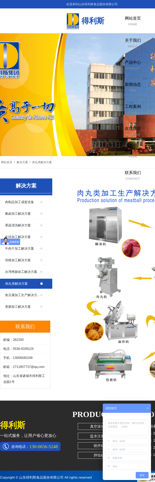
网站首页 (6, 162)
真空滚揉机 (99, 426)
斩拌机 (99, 446)
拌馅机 (99, 455)
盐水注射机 (99, 436)
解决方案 (22, 162)
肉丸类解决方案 (41, 162)
